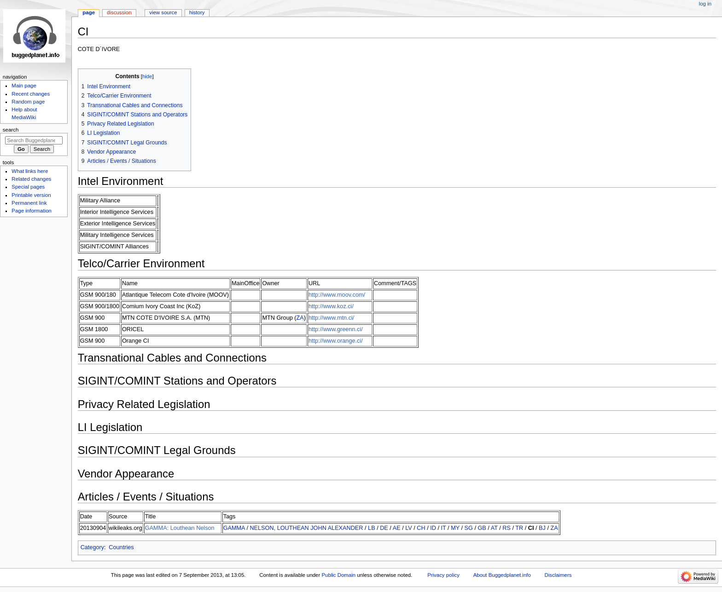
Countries (121, 547)
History (197, 12)
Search (11, 129)
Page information (32, 210)
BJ (542, 528)
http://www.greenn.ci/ (336, 329)
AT (494, 528)
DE (384, 528)
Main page (24, 85)
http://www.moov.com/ (337, 295)
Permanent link (29, 203)
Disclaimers (557, 575)
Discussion (119, 12)
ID (433, 528)
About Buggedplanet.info (502, 575)
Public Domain (338, 575)
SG (469, 528)
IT (443, 528)
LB (371, 528)
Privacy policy (443, 575)
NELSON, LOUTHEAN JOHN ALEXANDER (306, 528)
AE (397, 528)
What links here (30, 171)
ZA (300, 318)
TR (519, 528)
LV (408, 528)
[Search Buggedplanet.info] (34, 140)
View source (163, 12)
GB (481, 528)
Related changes (31, 179)
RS (506, 528)
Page (88, 12)
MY (455, 528)
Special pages (28, 187)
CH (421, 528)
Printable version (31, 195)
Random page (28, 101)
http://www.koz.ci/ (331, 306)
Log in (705, 3)
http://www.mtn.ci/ (331, 318)
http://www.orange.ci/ (336, 341)
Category (92, 547)
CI (531, 528)
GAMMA (234, 528)
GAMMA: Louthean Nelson (180, 528)
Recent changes (31, 94)
